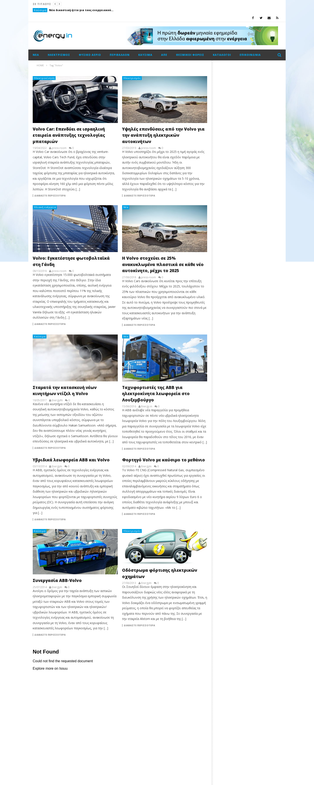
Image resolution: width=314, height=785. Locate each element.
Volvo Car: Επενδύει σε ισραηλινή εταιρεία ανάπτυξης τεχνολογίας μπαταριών (69, 135)
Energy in (146, 406)
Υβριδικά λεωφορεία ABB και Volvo (71, 460)
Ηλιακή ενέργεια (45, 207)
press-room (59, 148)
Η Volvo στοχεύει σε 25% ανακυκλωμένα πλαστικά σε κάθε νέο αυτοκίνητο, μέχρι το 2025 (163, 264)
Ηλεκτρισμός (59, 55)
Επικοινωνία (250, 55)
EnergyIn (57, 466)
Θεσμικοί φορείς (190, 55)
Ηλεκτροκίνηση (44, 78)
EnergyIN (57, 400)
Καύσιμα (40, 10)
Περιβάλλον (120, 55)
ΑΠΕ (164, 55)
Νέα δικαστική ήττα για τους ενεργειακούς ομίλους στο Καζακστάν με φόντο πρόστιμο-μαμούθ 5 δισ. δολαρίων (81, 10)
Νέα (36, 55)
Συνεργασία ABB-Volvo (57, 580)
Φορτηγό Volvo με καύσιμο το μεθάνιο (163, 460)
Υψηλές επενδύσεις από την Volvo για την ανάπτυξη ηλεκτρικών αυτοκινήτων (163, 135)
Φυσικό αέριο (90, 55)
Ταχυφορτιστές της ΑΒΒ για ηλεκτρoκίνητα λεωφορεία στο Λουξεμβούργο (156, 394)
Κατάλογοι (222, 55)
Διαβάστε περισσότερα (50, 195)
